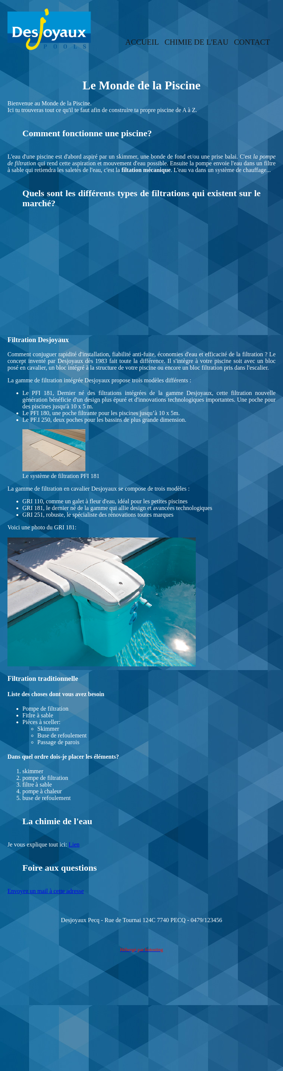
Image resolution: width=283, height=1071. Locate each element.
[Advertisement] (141, 275)
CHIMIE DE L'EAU (196, 42)
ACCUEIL (142, 42)
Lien (74, 844)
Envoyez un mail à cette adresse (45, 891)
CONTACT (252, 42)
